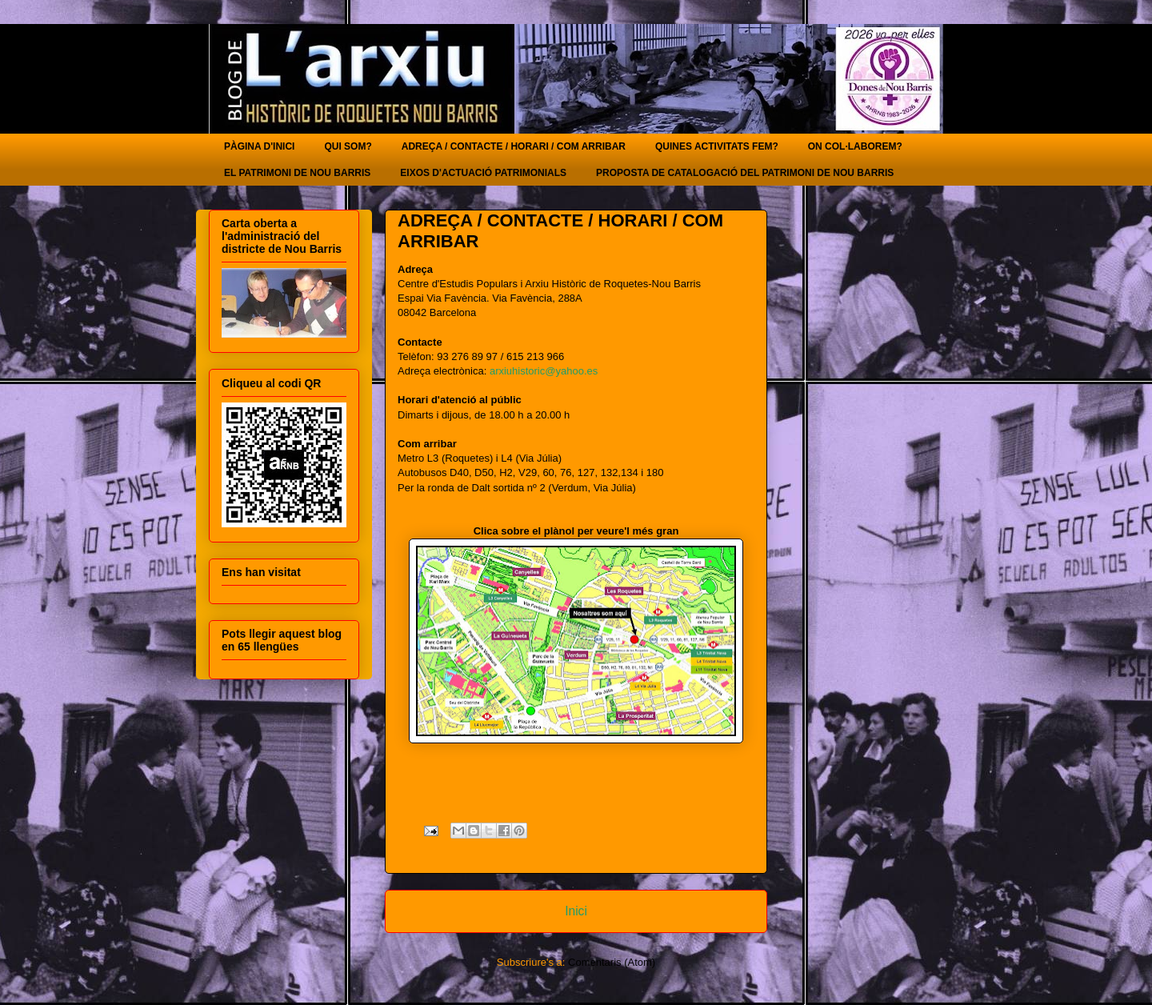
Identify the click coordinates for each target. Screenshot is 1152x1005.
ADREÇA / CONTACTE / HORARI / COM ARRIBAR (514, 146)
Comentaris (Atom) (611, 962)
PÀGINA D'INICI (259, 146)
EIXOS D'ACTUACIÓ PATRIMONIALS (483, 172)
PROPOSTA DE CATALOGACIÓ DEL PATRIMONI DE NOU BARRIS (745, 172)
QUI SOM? (347, 146)
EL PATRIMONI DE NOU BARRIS (297, 172)
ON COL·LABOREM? (855, 146)
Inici (576, 911)
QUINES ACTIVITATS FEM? (716, 146)
